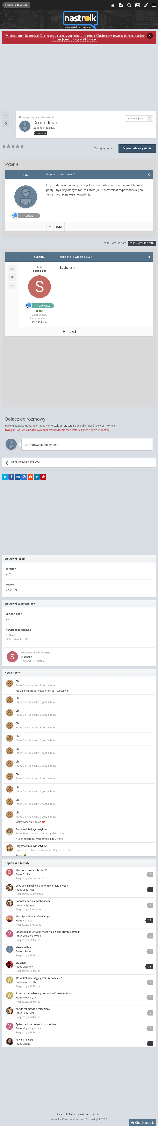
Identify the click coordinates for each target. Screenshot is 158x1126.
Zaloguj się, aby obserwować (38, 117)
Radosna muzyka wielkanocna (33, 901)
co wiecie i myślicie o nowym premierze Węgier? (43, 885)
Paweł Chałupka (25, 1039)
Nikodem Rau (23, 947)
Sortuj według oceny (142, 243)
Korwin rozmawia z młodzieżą (33, 1009)
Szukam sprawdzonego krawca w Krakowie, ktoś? (44, 993)
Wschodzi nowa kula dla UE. (32, 870)
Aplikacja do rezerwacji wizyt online (36, 1024)
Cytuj (59, 226)
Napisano (62, 174)
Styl (59, 1114)
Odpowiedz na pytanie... (42, 445)
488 (39, 311)
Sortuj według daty (115, 243)
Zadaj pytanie (103, 148)
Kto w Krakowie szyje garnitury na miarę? (39, 978)
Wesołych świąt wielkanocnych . (34, 916)
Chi (17, 681)
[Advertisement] (79, 79)
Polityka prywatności (77, 1114)
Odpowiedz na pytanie (137, 148)
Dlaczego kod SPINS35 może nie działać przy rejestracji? (48, 931)
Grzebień (21, 962)
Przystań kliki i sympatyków (31, 829)
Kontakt (97, 1114)
